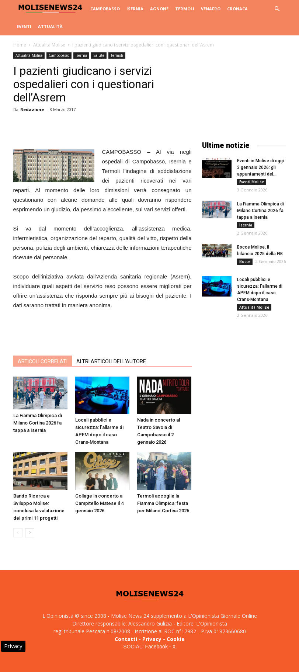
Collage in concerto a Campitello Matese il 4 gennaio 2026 (99, 503)
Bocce (244, 261)
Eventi (24, 26)
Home (19, 45)
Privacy (151, 638)
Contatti (126, 638)
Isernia (134, 8)
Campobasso (105, 8)
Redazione (32, 109)
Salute (98, 55)
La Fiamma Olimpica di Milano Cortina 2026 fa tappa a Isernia (37, 423)
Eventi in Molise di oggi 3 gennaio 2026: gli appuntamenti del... (260, 167)
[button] (277, 9)
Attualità (50, 26)
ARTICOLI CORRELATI (42, 361)
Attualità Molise (49, 45)
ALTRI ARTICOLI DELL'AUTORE (111, 361)
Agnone (159, 8)
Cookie (176, 638)
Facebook (156, 647)
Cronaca (237, 8)
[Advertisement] (102, 331)
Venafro (210, 8)
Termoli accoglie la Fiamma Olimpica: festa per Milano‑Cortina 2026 (163, 503)
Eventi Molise (251, 181)
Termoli (184, 8)
